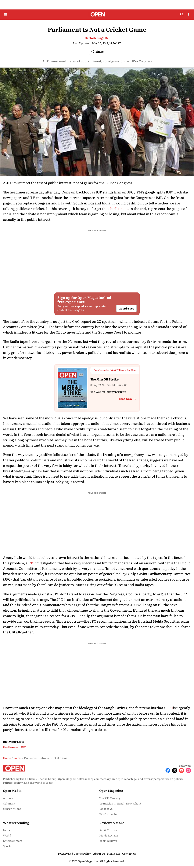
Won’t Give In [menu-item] (108, 814)
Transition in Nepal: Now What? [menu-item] (120, 803)
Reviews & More (111, 822)
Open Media (12, 790)
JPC (170, 707)
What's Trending (16, 822)
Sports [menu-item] (7, 846)
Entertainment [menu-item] (12, 841)
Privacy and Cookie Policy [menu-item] (74, 853)
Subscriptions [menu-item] (12, 809)
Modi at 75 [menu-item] (106, 809)
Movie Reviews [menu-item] (108, 835)
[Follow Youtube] (181, 770)
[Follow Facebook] (168, 770)
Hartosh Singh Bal (97, 38)
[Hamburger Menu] (5, 14)
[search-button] (182, 14)
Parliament (119, 208)
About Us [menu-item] (99, 853)
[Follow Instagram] (188, 770)
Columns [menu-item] (9, 803)
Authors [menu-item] (8, 798)
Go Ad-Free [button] (126, 308)
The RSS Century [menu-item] (109, 798)
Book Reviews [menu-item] (108, 841)
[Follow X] (174, 770)
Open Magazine (111, 790)
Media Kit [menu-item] (113, 853)
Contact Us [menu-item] (129, 853)
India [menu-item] (6, 830)
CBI (31, 562)
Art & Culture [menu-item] (108, 830)
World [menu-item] (7, 835)
